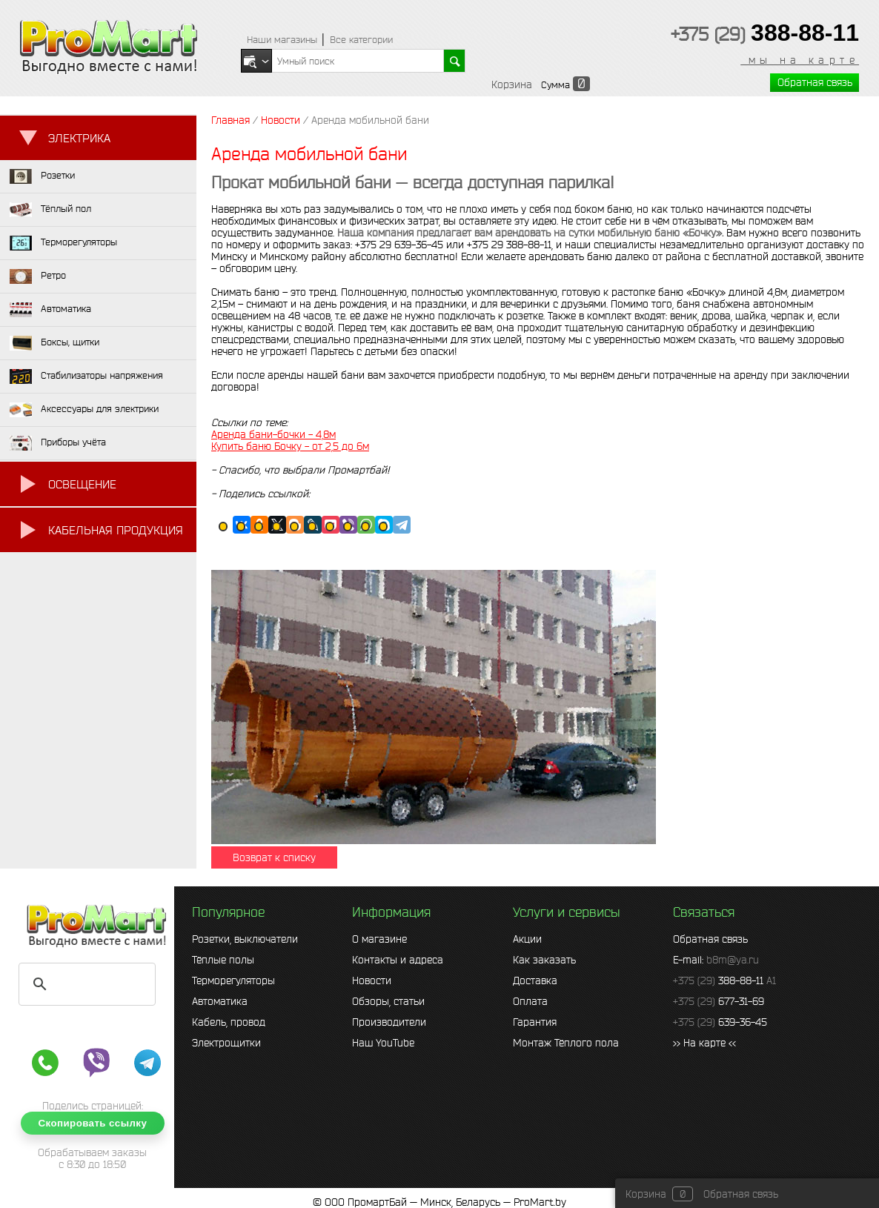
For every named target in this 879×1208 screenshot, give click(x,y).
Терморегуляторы (233, 980)
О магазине (379, 939)
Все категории (361, 39)
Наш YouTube (383, 1043)
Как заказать (544, 960)
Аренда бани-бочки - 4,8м (273, 434)
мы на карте (799, 60)
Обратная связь (814, 82)
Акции (527, 939)
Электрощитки (226, 1043)
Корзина (511, 84)
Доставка (535, 980)
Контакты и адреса (397, 960)
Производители (389, 1022)
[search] (85, 984)
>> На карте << (704, 1043)
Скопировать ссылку (93, 1123)
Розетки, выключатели (245, 939)
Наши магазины (282, 39)
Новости (371, 980)
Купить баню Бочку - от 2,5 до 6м (290, 446)
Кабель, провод (228, 1022)
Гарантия (535, 1022)
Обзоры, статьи (388, 1001)
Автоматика (220, 1001)
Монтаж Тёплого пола (566, 1043)
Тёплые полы (223, 960)
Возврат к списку (274, 857)
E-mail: (716, 960)
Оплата (530, 1001)
